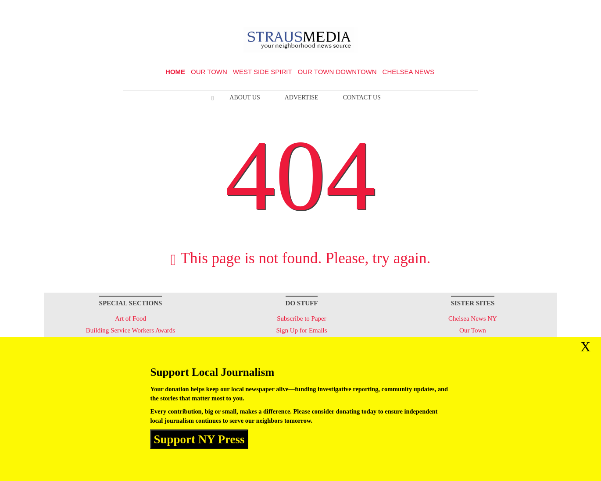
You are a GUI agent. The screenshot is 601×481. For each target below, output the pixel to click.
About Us (244, 97)
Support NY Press (199, 439)
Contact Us (362, 97)
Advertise (301, 97)
